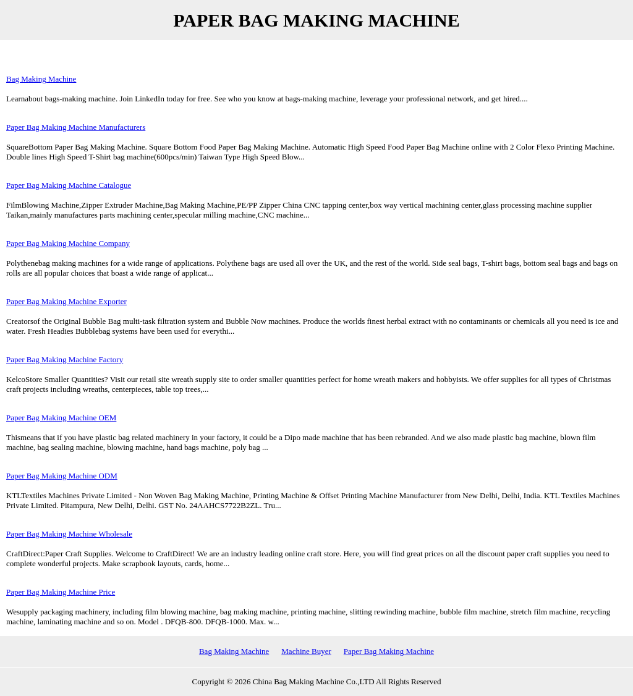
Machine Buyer (306, 651)
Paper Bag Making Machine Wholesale (69, 533)
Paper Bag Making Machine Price (60, 591)
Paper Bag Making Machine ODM (61, 475)
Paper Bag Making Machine (389, 651)
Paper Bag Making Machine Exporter (66, 301)
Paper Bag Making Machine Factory (64, 359)
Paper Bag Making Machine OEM (61, 417)
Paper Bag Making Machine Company (68, 243)
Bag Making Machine (41, 78)
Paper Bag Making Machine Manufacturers (75, 127)
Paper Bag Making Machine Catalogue (68, 185)
